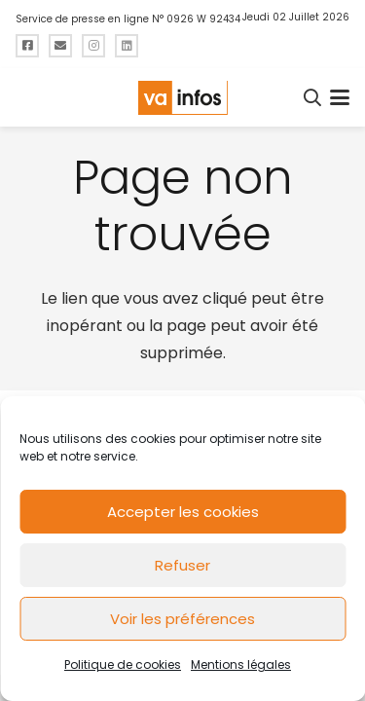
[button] (313, 97)
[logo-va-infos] (182, 98)
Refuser (182, 565)
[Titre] (27, 45)
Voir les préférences (182, 619)
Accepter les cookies (183, 511)
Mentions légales (241, 664)
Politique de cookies (122, 664)
